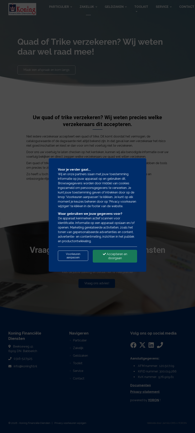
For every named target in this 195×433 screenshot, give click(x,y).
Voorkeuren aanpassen (73, 255)
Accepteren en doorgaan (115, 256)
